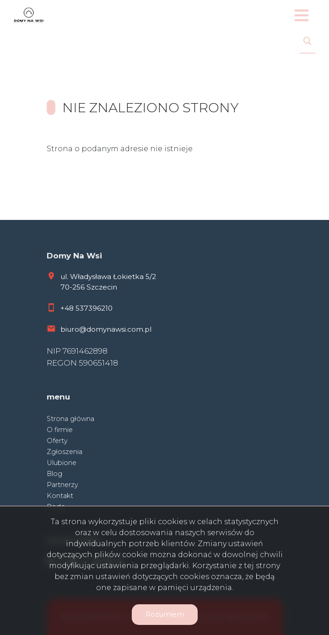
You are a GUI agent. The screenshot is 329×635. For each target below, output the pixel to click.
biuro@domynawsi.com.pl (105, 329)
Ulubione (61, 463)
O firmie (60, 430)
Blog (54, 474)
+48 (68, 308)
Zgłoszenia (64, 452)
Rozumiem (165, 614)
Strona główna (70, 419)
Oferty (57, 441)
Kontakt (60, 496)
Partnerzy (62, 485)
